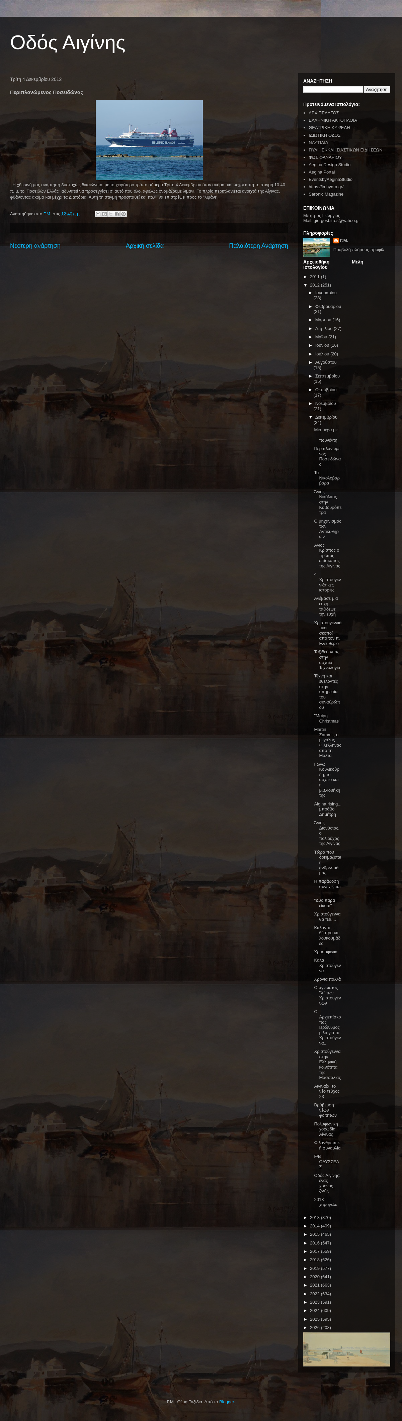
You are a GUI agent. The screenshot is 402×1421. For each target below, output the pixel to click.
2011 (315, 276)
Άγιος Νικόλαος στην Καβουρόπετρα (327, 502)
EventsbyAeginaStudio (330, 179)
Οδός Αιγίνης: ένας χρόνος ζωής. (327, 1183)
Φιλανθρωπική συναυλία (327, 1145)
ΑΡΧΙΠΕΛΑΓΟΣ (324, 112)
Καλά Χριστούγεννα (327, 965)
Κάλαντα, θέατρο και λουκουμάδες (327, 935)
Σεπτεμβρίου (327, 375)
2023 (315, 1302)
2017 (315, 1251)
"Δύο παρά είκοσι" (324, 903)
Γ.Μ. (344, 240)
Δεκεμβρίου (326, 417)
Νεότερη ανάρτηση (35, 245)
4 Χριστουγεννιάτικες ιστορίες (327, 582)
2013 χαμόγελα (325, 1202)
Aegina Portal (322, 172)
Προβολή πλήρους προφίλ (358, 249)
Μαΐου (321, 336)
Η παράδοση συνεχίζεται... (327, 886)
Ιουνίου (322, 345)
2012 (315, 285)
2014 (315, 1225)
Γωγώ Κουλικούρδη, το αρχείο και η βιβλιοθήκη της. (327, 780)
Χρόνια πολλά (327, 979)
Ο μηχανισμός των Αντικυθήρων (327, 529)
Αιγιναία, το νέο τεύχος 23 (326, 1091)
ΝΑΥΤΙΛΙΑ (318, 142)
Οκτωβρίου (326, 389)
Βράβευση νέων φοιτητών (325, 1110)
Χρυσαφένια (325, 951)
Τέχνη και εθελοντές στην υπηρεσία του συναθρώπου (327, 691)
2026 (315, 1327)
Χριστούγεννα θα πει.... (327, 916)
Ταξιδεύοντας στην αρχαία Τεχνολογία (327, 659)
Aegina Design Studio (329, 164)
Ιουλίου (322, 353)
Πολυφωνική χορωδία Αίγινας (326, 1129)
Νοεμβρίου (325, 403)
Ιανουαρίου (326, 292)
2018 (315, 1259)
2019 (315, 1268)
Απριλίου (324, 328)
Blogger (226, 1401)
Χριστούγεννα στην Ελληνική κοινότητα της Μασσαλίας (327, 1064)
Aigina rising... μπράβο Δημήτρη (327, 809)
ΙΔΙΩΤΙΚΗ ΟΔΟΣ (324, 135)
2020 (315, 1276)
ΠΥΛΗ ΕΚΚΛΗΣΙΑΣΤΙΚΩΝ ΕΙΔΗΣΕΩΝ (345, 149)
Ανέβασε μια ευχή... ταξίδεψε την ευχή (326, 606)
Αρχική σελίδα (145, 245)
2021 (315, 1285)
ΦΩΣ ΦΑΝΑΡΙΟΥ (325, 157)
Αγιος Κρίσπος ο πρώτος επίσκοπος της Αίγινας (327, 555)
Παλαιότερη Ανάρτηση (258, 245)
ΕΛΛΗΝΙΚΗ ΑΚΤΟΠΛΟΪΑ (333, 120)
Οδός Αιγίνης (68, 42)
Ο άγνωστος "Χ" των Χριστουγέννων (327, 995)
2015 (315, 1234)
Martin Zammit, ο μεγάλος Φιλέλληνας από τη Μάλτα (327, 742)
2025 (315, 1319)
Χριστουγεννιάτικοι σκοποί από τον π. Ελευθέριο (327, 633)
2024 (315, 1310)
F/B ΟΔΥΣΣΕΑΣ (326, 1161)
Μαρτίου (324, 319)
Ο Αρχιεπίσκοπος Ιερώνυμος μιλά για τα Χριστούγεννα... (327, 1027)
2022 (315, 1293)
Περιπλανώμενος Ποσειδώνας (327, 456)
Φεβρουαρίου (328, 306)
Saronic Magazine (326, 194)
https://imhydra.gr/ (326, 186)
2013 (315, 1217)
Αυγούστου (326, 362)
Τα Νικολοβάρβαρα (327, 477)
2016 (315, 1242)
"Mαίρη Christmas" (327, 718)
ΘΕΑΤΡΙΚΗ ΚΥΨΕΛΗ (329, 127)
